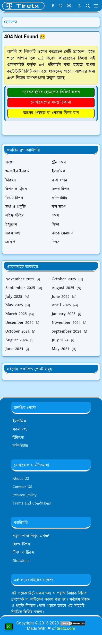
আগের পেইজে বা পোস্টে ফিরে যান (51, 113)
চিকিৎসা (18, 438)
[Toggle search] (87, 6)
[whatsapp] (61, 6)
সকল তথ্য (20, 429)
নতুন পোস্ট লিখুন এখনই (31, 536)
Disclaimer (21, 561)
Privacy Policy (25, 495)
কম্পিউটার (20, 446)
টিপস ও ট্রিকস (23, 552)
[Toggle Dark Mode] (79, 6)
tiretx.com (66, 628)
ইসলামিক (19, 421)
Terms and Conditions (32, 503)
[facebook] (53, 6)
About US (21, 479)
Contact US (22, 487)
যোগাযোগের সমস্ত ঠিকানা (51, 102)
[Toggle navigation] (96, 6)
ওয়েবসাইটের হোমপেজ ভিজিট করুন (51, 92)
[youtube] (69, 6)
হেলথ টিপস (21, 544)
